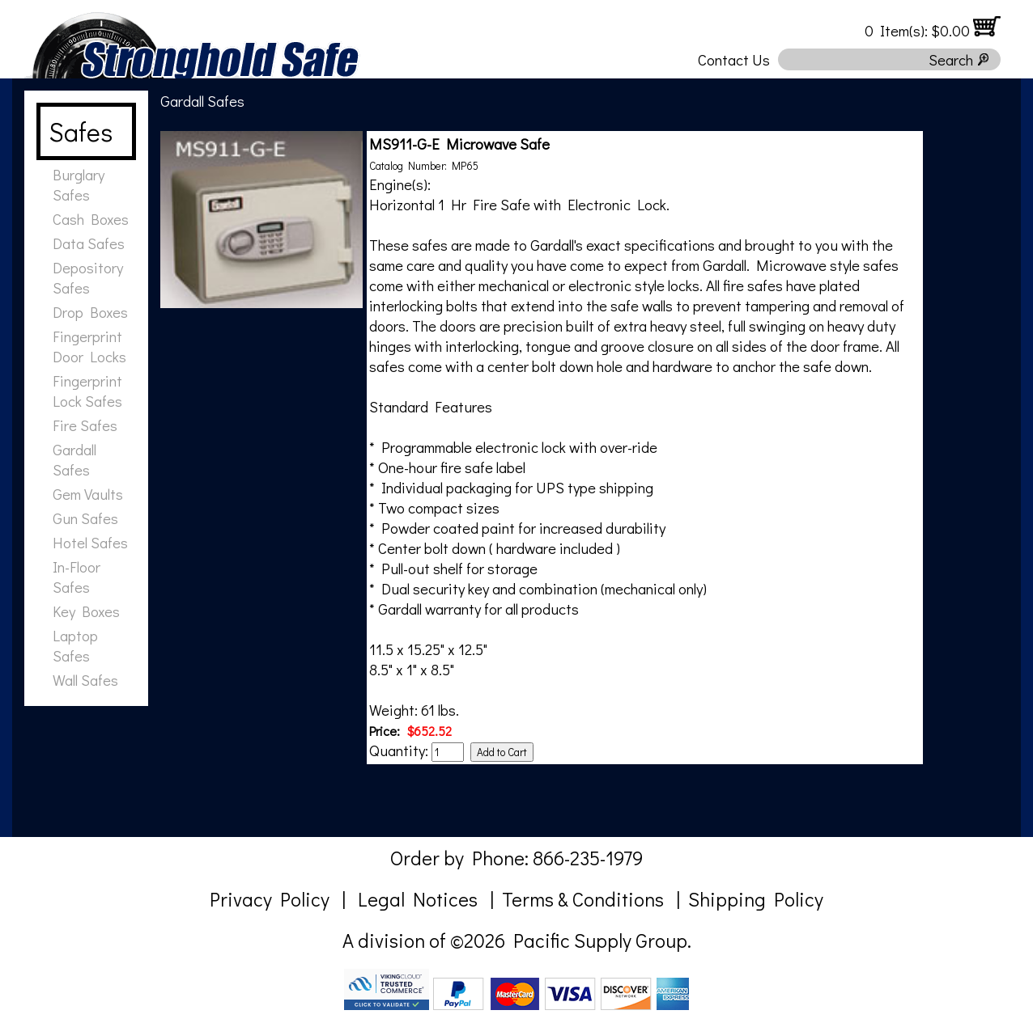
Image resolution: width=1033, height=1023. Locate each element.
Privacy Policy (269, 898)
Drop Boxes (90, 312)
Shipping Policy (755, 898)
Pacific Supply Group (600, 940)
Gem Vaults (88, 494)
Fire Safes (85, 425)
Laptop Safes (75, 645)
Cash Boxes (91, 219)
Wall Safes (85, 680)
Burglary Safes (78, 184)
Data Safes (89, 243)
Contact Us (734, 59)
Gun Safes (85, 518)
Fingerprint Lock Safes (87, 390)
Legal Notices (418, 898)
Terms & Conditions (583, 898)
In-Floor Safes (76, 576)
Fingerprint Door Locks (89, 346)
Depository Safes (88, 277)
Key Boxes (86, 611)
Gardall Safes (74, 459)
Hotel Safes (90, 542)
